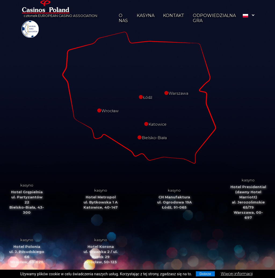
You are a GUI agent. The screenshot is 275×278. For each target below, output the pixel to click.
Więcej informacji (237, 273)
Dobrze (205, 274)
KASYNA (145, 15)
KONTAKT (173, 15)
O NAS (123, 18)
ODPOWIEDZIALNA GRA (214, 18)
